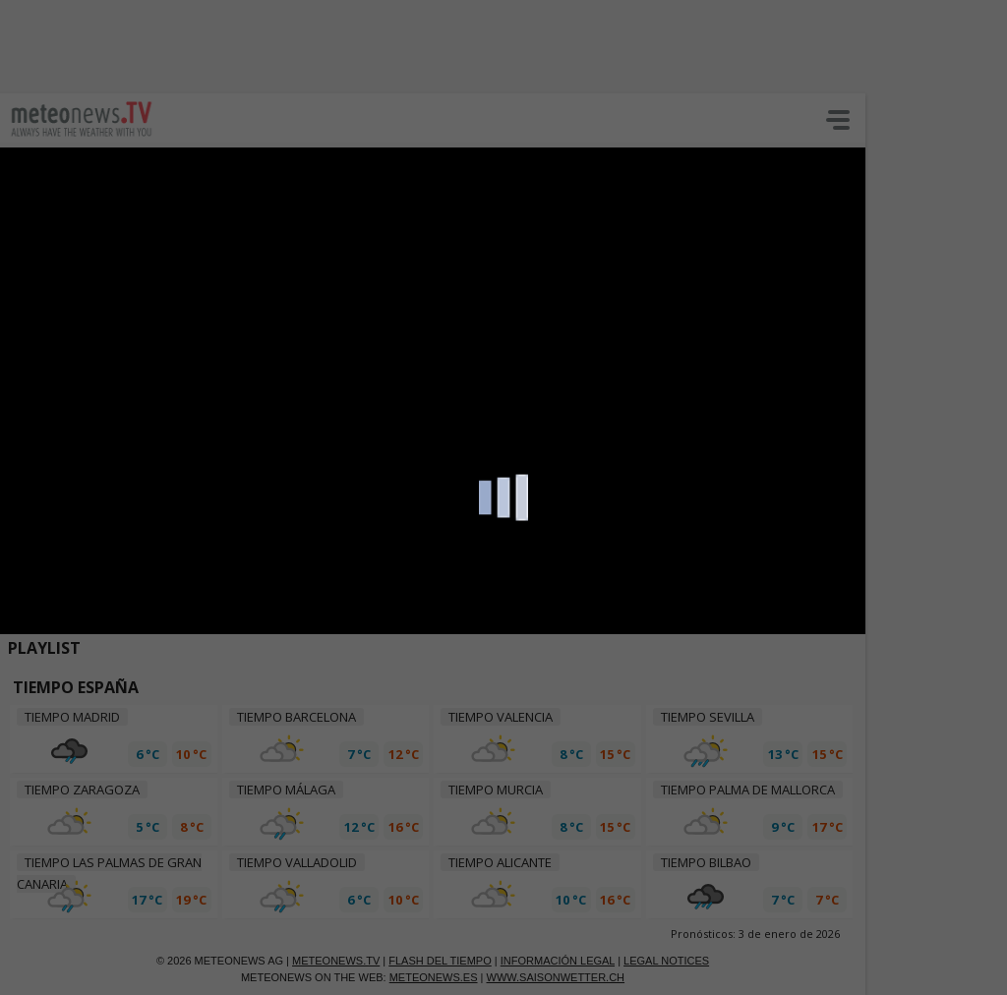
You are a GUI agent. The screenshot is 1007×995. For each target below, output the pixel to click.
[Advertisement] (477, 44)
